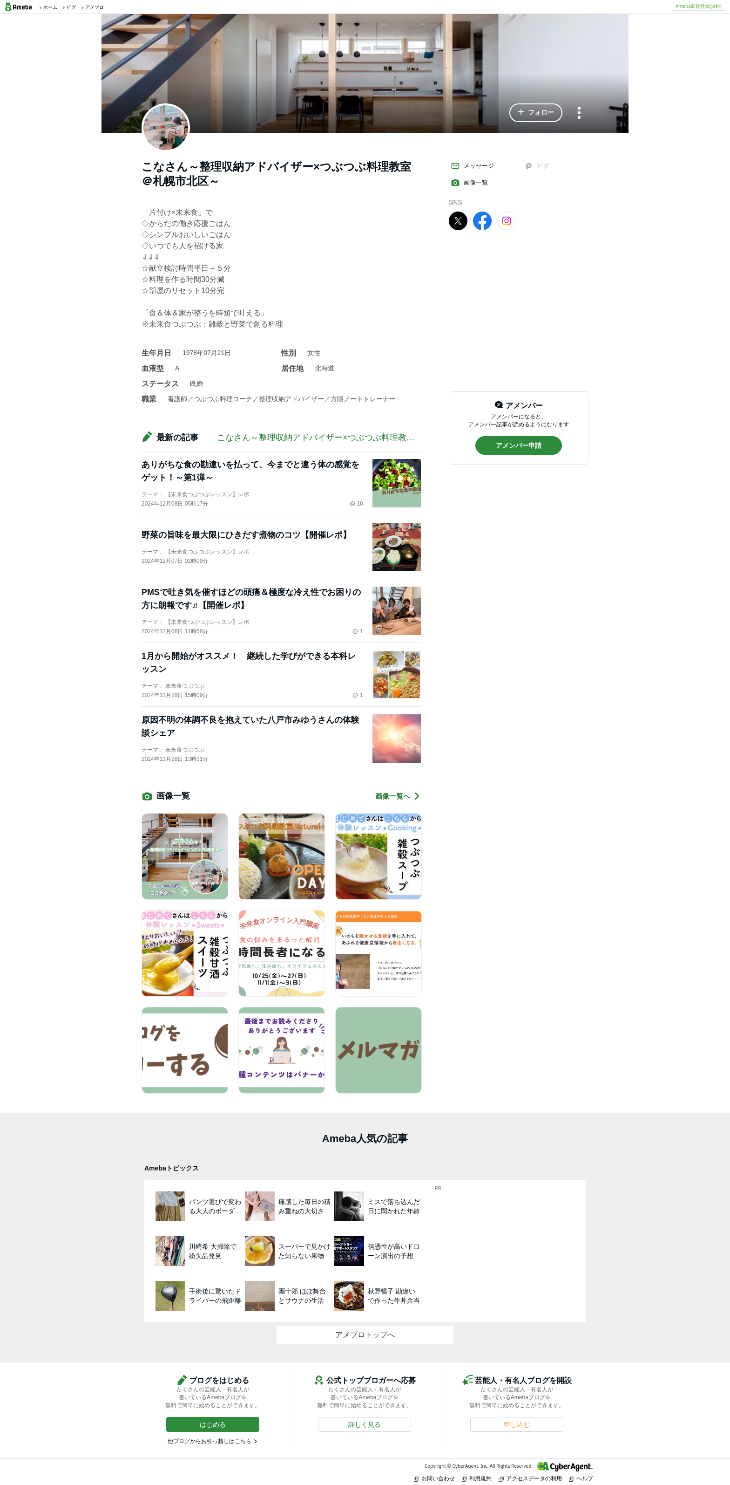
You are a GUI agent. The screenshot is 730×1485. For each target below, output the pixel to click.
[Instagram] (506, 220)
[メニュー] (579, 113)
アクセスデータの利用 (530, 1478)
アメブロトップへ (365, 1335)
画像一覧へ (398, 796)
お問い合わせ (434, 1478)
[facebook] (482, 220)
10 (356, 503)
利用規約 (477, 1478)
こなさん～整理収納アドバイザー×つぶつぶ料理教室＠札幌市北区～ (345, 437)
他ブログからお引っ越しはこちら (209, 1441)
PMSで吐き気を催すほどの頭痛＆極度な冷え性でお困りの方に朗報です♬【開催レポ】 (251, 599)
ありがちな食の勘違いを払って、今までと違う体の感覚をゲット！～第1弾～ (250, 471)
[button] (535, 112)
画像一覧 (469, 182)
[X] (458, 220)
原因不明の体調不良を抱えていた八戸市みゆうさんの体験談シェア (250, 726)
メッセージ (472, 166)
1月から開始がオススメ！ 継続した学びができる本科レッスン (249, 662)
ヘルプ (581, 1478)
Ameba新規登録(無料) (699, 6)
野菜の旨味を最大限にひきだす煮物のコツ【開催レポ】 (246, 535)
